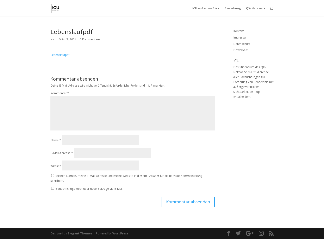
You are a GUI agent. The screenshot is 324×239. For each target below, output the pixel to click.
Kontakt (238, 31)
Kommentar (59, 93)
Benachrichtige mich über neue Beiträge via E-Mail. (89, 189)
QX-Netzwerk (255, 8)
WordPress (120, 233)
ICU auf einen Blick (205, 8)
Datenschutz (241, 44)
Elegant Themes (80, 233)
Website (55, 166)
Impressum (240, 37)
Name (55, 140)
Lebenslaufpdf (59, 55)
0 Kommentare (90, 39)
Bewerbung (233, 8)
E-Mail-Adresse (61, 153)
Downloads (241, 50)
